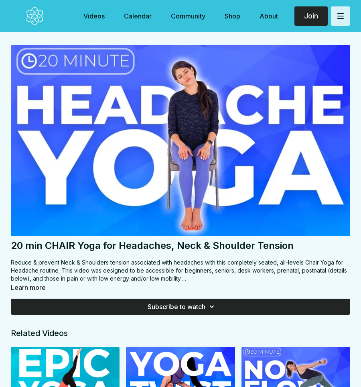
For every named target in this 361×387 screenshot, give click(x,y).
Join (311, 16)
